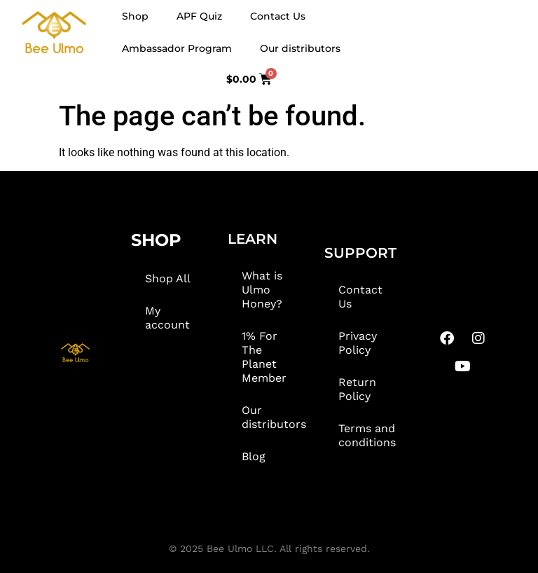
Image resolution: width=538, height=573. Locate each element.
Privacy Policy (357, 343)
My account (167, 317)
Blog (253, 456)
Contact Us (277, 16)
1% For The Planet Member (264, 357)
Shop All (168, 278)
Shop (135, 16)
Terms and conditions (367, 435)
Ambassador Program (177, 48)
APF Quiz (199, 16)
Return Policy (357, 389)
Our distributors (300, 48)
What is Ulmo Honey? (262, 289)
